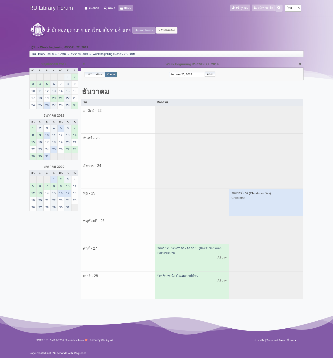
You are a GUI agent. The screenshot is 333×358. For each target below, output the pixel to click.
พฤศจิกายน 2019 (53, 64)
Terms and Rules (276, 340)
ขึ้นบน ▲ (292, 340)
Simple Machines (74, 340)
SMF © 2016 (57, 340)
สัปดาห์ (111, 74)
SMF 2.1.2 (42, 340)
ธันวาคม (95, 91)
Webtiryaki (107, 340)
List (89, 74)
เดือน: (99, 74)
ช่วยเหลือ (259, 340)
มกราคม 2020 (53, 167)
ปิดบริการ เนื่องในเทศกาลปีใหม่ (178, 276)
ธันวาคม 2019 (53, 115)
